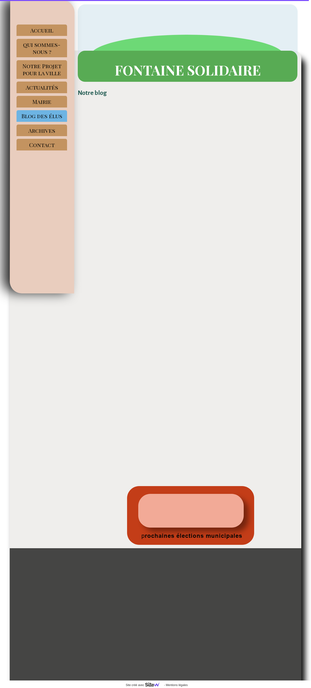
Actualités (42, 87)
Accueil (41, 30)
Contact (42, 145)
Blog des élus (41, 116)
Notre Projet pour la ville (41, 69)
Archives (41, 130)
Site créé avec (144, 685)
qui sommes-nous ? (41, 48)
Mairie (41, 101)
